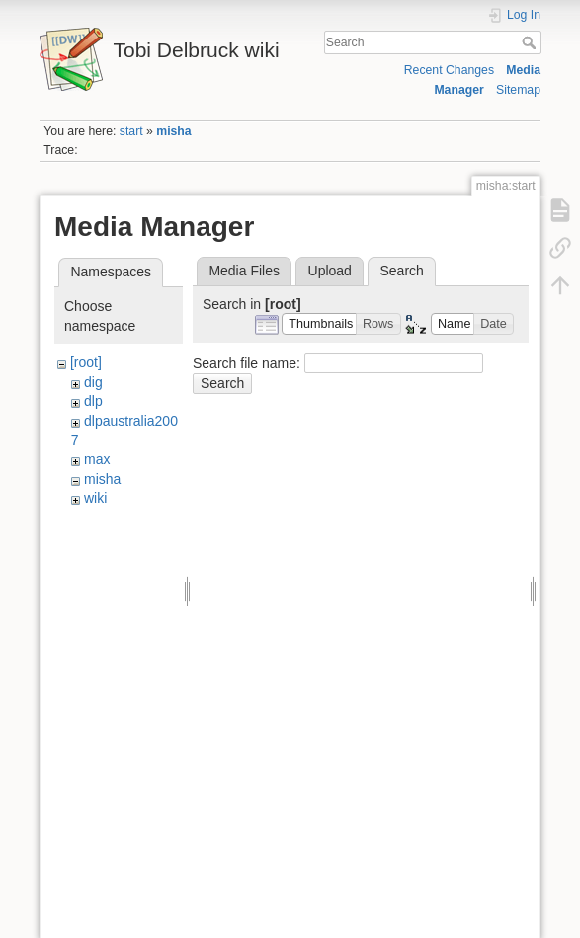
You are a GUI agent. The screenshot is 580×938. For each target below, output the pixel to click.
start (131, 131)
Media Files (244, 270)
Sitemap (518, 90)
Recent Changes (449, 70)
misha (173, 131)
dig (93, 382)
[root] (86, 362)
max (97, 459)
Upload (330, 270)
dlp (93, 401)
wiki (95, 498)
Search (531, 42)
